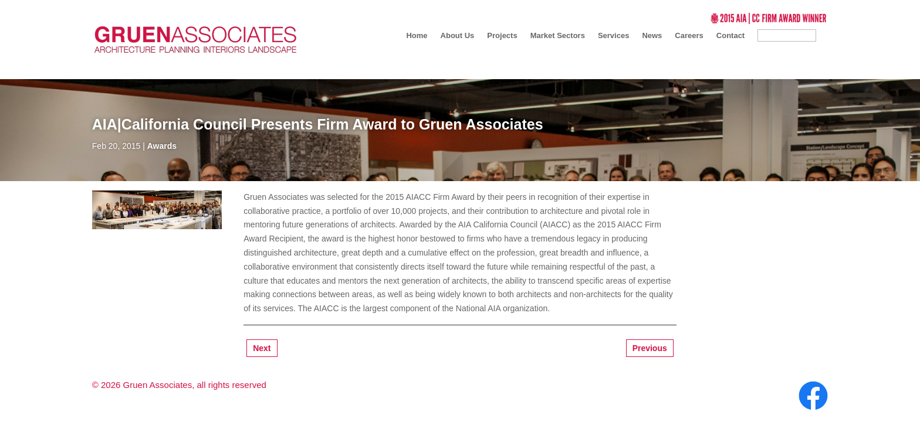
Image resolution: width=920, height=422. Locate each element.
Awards (162, 146)
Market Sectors (557, 35)
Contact (730, 35)
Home (416, 35)
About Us (458, 35)
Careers (689, 35)
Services (614, 35)
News (652, 35)
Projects (502, 35)
